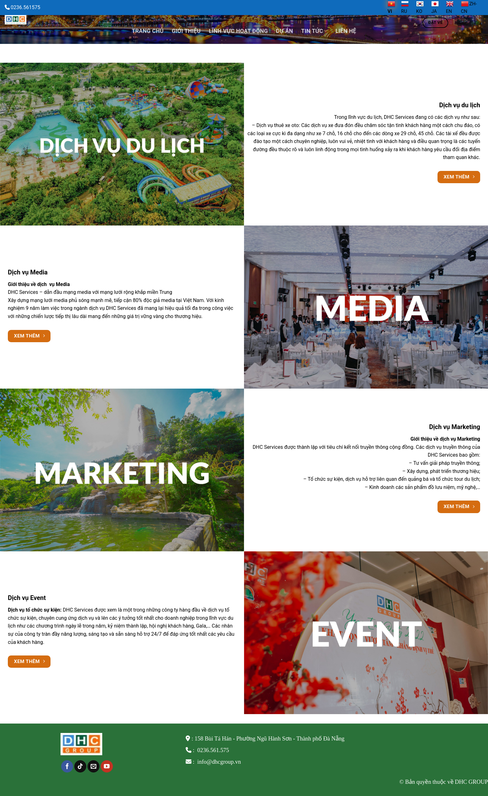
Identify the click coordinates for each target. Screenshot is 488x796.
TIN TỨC (314, 31)
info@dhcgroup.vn (218, 762)
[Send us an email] (93, 766)
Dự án (284, 31)
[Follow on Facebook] (67, 766)
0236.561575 (25, 7)
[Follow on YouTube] (107, 766)
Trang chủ (147, 31)
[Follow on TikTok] (80, 766)
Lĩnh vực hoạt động (238, 31)
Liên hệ (346, 31)
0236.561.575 (213, 750)
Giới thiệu (186, 31)
